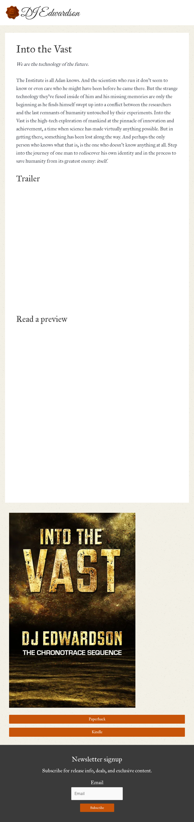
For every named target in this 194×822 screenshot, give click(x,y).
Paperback (97, 719)
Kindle (97, 731)
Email (97, 782)
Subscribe (97, 808)
